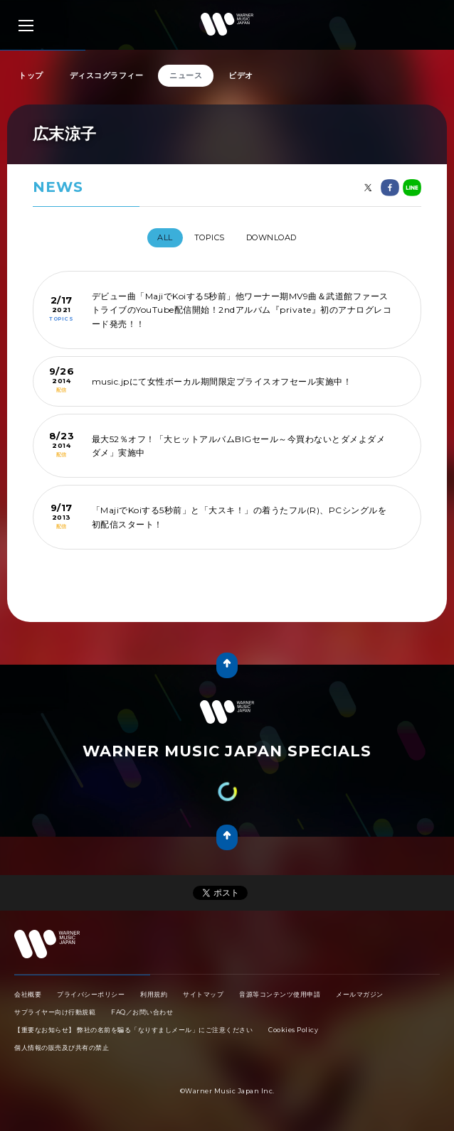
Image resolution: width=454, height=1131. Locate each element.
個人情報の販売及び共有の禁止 (61, 1047)
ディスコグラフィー (107, 75)
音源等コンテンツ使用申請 (279, 994)
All (165, 237)
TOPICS (209, 237)
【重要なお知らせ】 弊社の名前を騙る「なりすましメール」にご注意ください (133, 1030)
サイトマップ (203, 994)
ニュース (185, 75)
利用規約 (153, 994)
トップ (31, 75)
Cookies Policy (293, 1030)
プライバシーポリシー (91, 994)
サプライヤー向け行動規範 (54, 1012)
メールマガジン (360, 994)
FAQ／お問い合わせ (142, 1012)
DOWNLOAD (271, 237)
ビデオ (240, 75)
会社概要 (27, 994)
